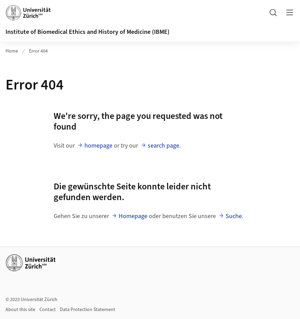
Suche (234, 216)
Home (12, 51)
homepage (98, 145)
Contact (47, 309)
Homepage (133, 216)
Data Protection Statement (87, 309)
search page (163, 145)
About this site (20, 309)
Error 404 (38, 51)
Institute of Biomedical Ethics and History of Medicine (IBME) (88, 32)
